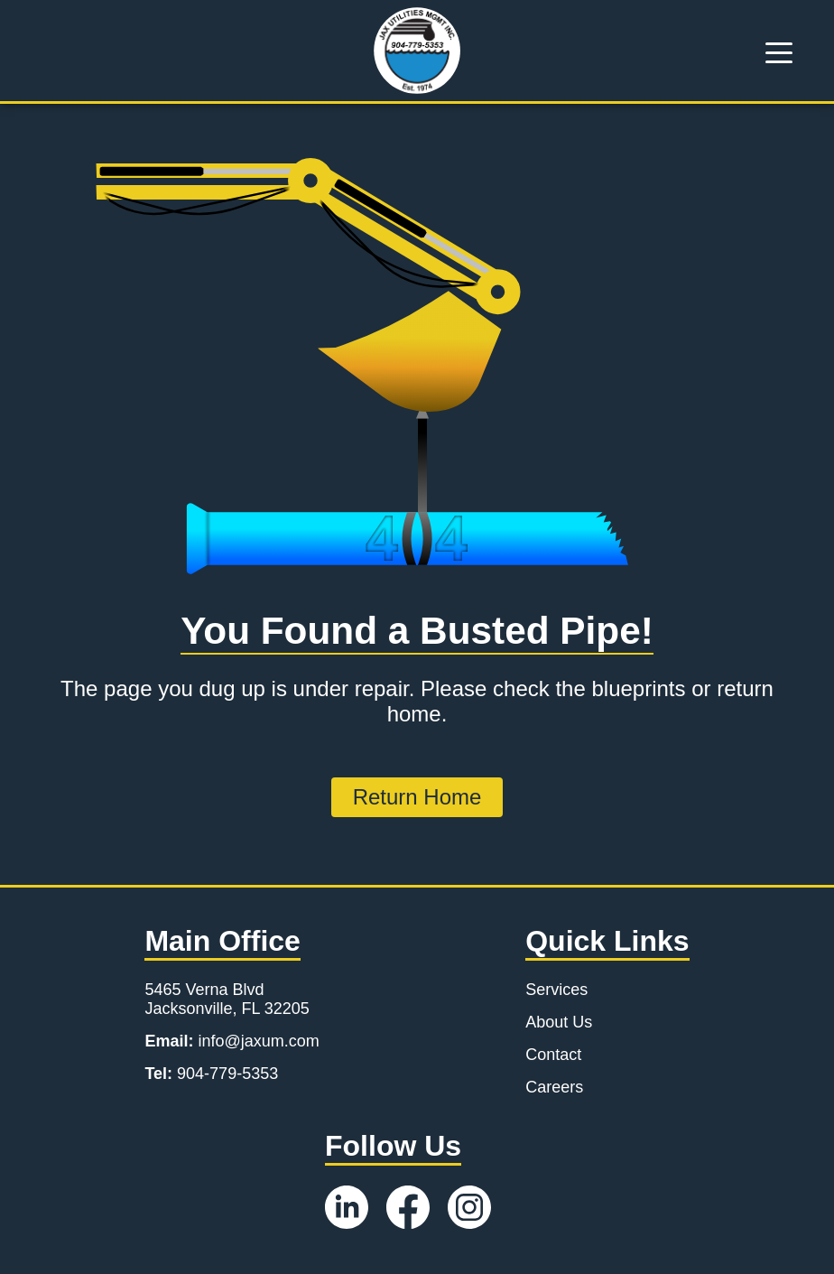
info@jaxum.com (231, 1041)
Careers (554, 1087)
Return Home (417, 797)
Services (556, 990)
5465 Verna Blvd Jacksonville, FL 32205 (226, 999)
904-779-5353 (211, 1074)
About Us (558, 1022)
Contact (553, 1055)
